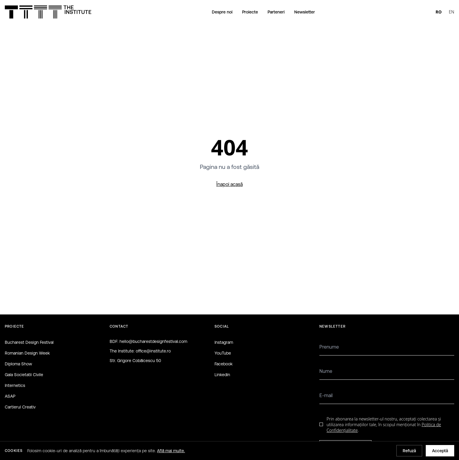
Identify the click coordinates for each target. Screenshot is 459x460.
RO (439, 12)
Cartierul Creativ (20, 407)
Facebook (223, 363)
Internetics (15, 385)
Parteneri (276, 12)
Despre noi (222, 12)
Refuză (409, 450)
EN (451, 12)
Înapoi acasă (229, 184)
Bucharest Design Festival (29, 342)
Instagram (224, 342)
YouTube (223, 353)
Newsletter (304, 12)
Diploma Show (18, 363)
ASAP (10, 396)
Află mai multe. (171, 450)
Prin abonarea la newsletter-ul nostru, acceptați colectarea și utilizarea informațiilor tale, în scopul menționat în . (384, 424)
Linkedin (222, 374)
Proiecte (250, 12)
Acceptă (440, 450)
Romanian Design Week (27, 353)
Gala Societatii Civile (24, 374)
